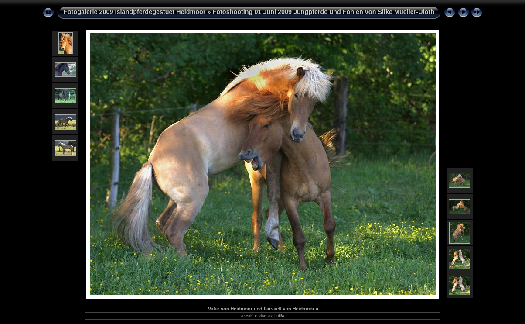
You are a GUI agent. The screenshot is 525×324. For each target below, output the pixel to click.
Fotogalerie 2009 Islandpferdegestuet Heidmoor (134, 11)
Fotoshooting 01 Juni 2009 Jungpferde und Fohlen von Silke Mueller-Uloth (323, 11)
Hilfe (280, 316)
